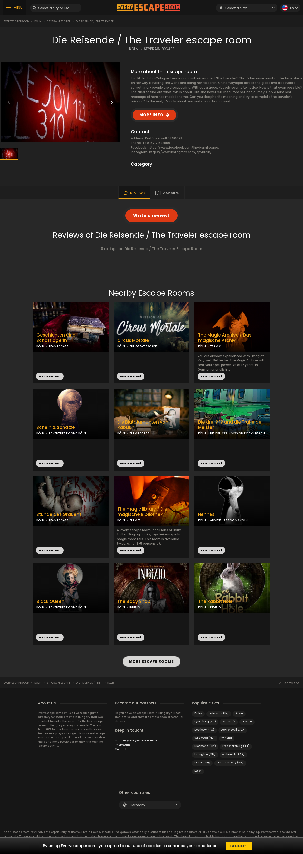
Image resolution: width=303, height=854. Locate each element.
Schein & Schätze (55, 427)
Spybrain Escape (58, 21)
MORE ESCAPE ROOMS (151, 661)
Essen (198, 770)
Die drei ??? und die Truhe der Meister (230, 424)
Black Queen (50, 601)
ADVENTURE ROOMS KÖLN (67, 433)
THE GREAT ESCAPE (143, 346)
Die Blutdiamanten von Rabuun (142, 424)
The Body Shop (134, 601)
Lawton (247, 721)
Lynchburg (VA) (205, 721)
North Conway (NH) (230, 762)
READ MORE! (50, 376)
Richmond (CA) (205, 746)
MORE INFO (151, 115)
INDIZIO (134, 607)
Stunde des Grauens (59, 514)
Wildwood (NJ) (204, 738)
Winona (226, 738)
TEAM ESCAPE (58, 346)
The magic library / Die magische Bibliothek (142, 511)
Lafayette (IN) (219, 713)
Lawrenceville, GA (232, 729)
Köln (37, 21)
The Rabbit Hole (215, 601)
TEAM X (215, 346)
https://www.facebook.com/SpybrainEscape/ (184, 147)
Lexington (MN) (205, 754)
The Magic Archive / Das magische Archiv (224, 337)
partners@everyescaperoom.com (137, 740)
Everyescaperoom (17, 21)
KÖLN (133, 48)
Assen (239, 713)
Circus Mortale (133, 340)
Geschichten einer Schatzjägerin (56, 337)
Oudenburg (202, 762)
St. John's (228, 721)
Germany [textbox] (137, 805)
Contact (120, 749)
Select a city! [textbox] (236, 8)
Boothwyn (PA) (204, 729)
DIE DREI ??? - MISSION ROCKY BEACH (237, 433)
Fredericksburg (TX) (235, 746)
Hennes (206, 514)
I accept (239, 845)
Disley (198, 713)
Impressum (122, 744)
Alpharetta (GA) (233, 754)
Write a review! (151, 215)
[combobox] (246, 8)
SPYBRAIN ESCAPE (159, 48)
